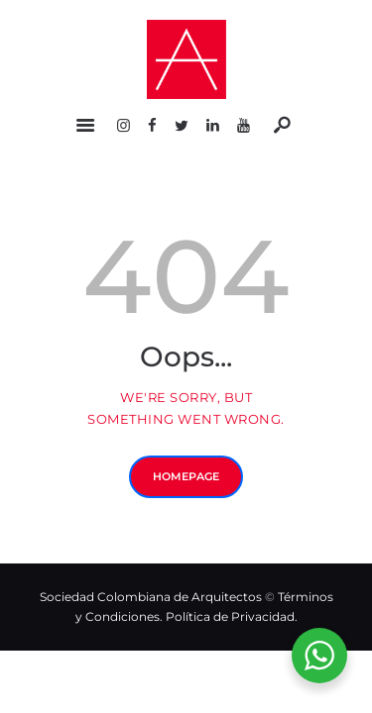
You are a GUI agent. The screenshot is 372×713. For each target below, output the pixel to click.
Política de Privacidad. (232, 616)
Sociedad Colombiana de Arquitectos (151, 596)
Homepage (186, 476)
